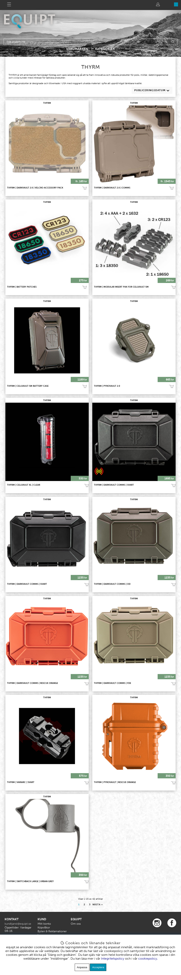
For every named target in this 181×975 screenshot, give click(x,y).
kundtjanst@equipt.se (18, 923)
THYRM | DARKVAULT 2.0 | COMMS (112, 187)
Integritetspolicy (112, 958)
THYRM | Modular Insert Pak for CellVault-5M (121, 287)
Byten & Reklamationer (52, 931)
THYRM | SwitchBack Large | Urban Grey (30, 881)
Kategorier (105, 49)
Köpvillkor (44, 927)
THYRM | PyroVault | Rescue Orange (115, 782)
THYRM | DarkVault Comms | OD (112, 584)
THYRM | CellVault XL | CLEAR (23, 485)
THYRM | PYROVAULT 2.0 (107, 386)
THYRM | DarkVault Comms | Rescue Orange (32, 683)
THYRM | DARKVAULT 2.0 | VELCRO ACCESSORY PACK (35, 187)
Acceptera (98, 967)
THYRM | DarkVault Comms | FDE (112, 683)
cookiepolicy (147, 958)
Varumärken (77, 49)
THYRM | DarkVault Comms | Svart (114, 485)
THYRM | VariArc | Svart (20, 782)
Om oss (76, 923)
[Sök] (90, 42)
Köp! (84, 188)
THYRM (47, 103)
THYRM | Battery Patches (22, 287)
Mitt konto (44, 923)
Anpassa (82, 967)
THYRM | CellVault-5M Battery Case (28, 386)
